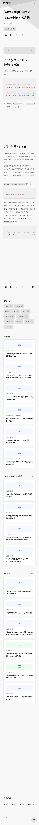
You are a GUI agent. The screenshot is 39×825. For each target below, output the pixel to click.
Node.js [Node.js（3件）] (29, 322)
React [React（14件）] (26, 311)
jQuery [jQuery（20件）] (19, 306)
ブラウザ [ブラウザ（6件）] (9, 322)
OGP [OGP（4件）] (19, 322)
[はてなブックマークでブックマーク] (11, 35)
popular (21, 804)
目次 (19, 50)
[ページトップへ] (34, 820)
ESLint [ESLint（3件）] (8, 327)
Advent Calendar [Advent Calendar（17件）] (12, 311)
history (31, 804)
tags (13, 804)
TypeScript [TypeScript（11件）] (22, 316)
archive (6, 811)
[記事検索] (35, 3)
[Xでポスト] (6, 35)
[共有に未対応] (22, 35)
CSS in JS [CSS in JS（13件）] (9, 316)
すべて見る (31, 476)
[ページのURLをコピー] (16, 35)
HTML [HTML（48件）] (8, 306)
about (6, 804)
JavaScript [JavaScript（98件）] (10, 29)
